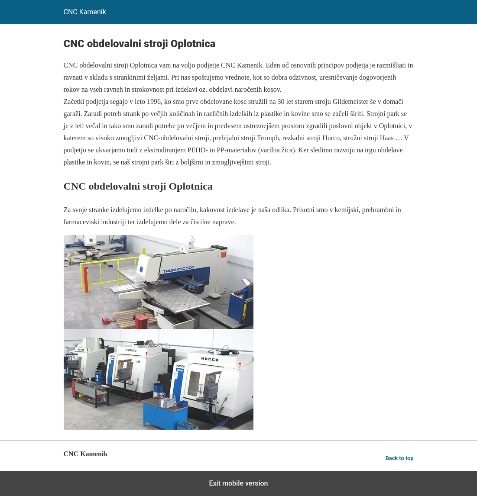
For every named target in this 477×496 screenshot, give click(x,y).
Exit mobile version (238, 483)
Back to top (400, 458)
